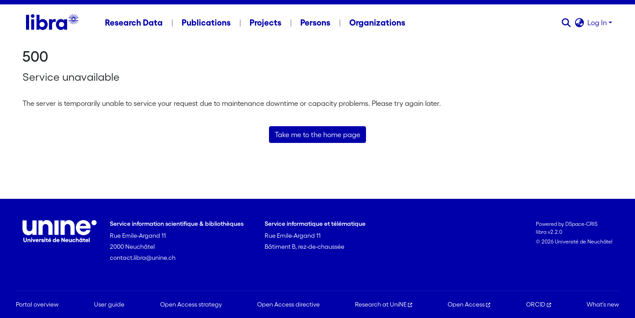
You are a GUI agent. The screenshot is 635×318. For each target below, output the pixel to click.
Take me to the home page (317, 134)
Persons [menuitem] (315, 22)
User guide (109, 304)
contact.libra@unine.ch (143, 257)
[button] (566, 22)
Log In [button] (598, 22)
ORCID (538, 304)
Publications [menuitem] (206, 22)
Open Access (469, 304)
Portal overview (37, 304)
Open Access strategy (191, 304)
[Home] (52, 22)
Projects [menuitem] (265, 22)
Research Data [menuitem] (134, 22)
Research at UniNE (383, 304)
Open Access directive (288, 304)
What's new (602, 304)
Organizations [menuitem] (377, 22)
